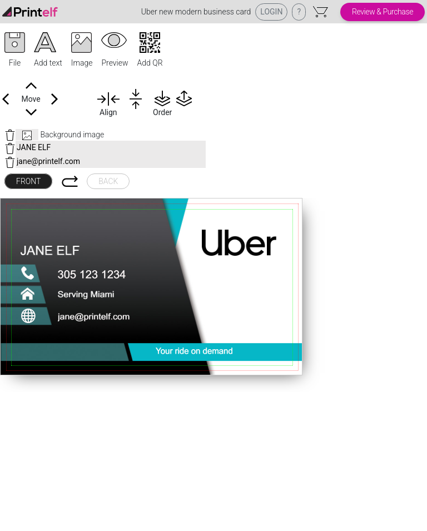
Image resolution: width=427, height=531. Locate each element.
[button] (14, 50)
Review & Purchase (382, 11)
